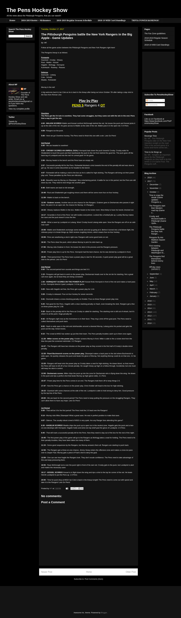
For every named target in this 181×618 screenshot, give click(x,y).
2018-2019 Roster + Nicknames (36, 20)
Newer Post (46, 572)
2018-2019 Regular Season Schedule (74, 20)
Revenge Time (150, 136)
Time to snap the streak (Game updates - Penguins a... (156, 198)
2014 (149, 308)
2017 (149, 181)
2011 (149, 319)
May (152, 281)
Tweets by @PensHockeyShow (17, 122)
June (152, 278)
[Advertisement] (17, 60)
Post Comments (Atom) (94, 579)
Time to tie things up (153, 152)
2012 (149, 316)
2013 (149, 312)
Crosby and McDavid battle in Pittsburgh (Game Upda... (157, 219)
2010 (149, 323)
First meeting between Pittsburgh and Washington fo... (157, 249)
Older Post (131, 572)
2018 (149, 177)
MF (25, 89)
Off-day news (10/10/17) (154, 268)
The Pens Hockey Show (36, 10)
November (154, 188)
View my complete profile (19, 109)
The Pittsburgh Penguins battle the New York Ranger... (156, 230)
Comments (151, 105)
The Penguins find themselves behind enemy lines (157, 259)
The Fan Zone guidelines (155, 33)
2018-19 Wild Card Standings (112, 20)
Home (12, 20)
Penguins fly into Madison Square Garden (157, 239)
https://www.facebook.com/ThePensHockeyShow (158, 122)
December (154, 184)
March (152, 289)
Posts (149, 100)
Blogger (104, 613)
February (154, 292)
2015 (149, 304)
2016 (149, 301)
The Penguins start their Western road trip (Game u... (157, 209)
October (153, 192)
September (154, 274)
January (153, 296)
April (152, 285)
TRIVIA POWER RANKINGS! (145, 20)
